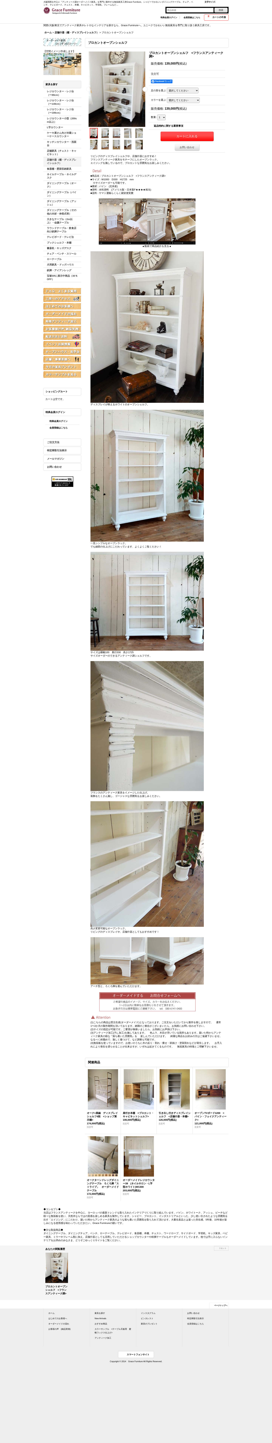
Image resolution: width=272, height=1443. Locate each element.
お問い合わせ (54, 466)
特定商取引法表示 (57, 450)
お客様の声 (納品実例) (59, 1329)
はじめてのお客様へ (57, 1318)
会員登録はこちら (192, 17)
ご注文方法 (53, 442)
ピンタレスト (147, 1318)
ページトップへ (220, 1305)
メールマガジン (55, 458)
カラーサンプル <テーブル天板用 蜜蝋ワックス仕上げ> (113, 1331)
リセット (222, 1248)
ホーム (51, 1313)
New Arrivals (100, 1318)
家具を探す (100, 1313)
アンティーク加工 (103, 1338)
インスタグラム (148, 1313)
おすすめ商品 (101, 1324)
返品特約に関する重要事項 (168, 125)
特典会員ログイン (169, 17)
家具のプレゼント (149, 1324)
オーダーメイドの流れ (58, 1324)
